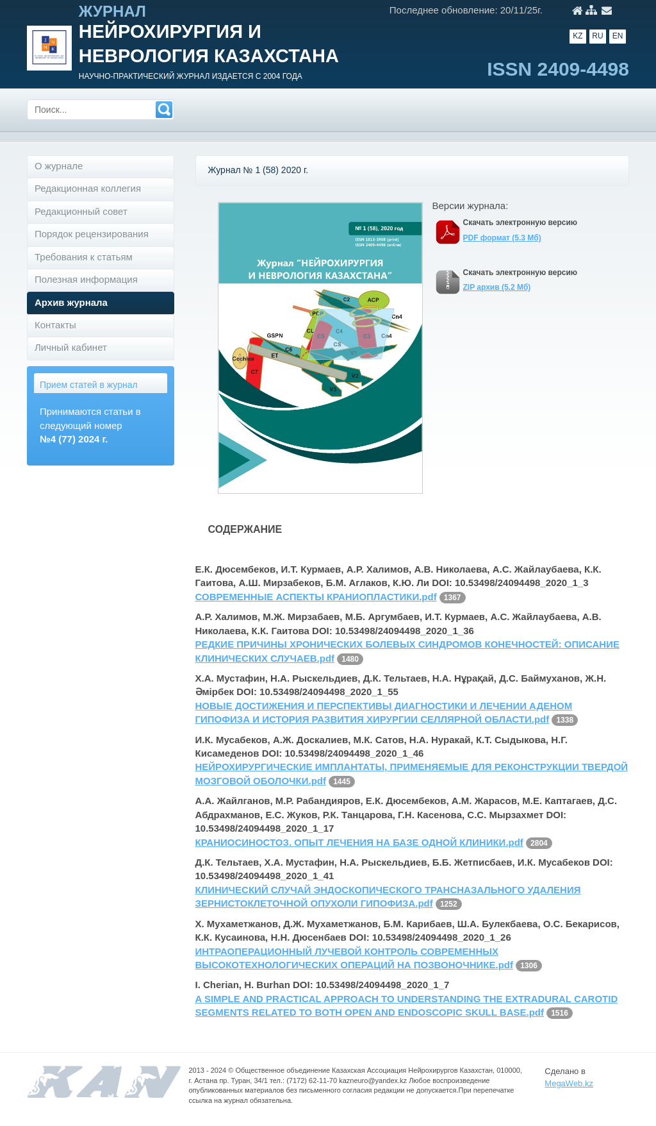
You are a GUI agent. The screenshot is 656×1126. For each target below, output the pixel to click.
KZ (577, 35)
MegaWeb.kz (569, 1083)
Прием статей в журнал (89, 385)
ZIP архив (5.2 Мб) (497, 287)
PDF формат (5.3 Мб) (502, 237)
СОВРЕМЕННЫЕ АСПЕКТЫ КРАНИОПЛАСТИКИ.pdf (316, 596)
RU (597, 35)
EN (617, 35)
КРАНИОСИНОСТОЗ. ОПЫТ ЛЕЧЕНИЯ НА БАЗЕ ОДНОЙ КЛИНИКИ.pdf (359, 842)
